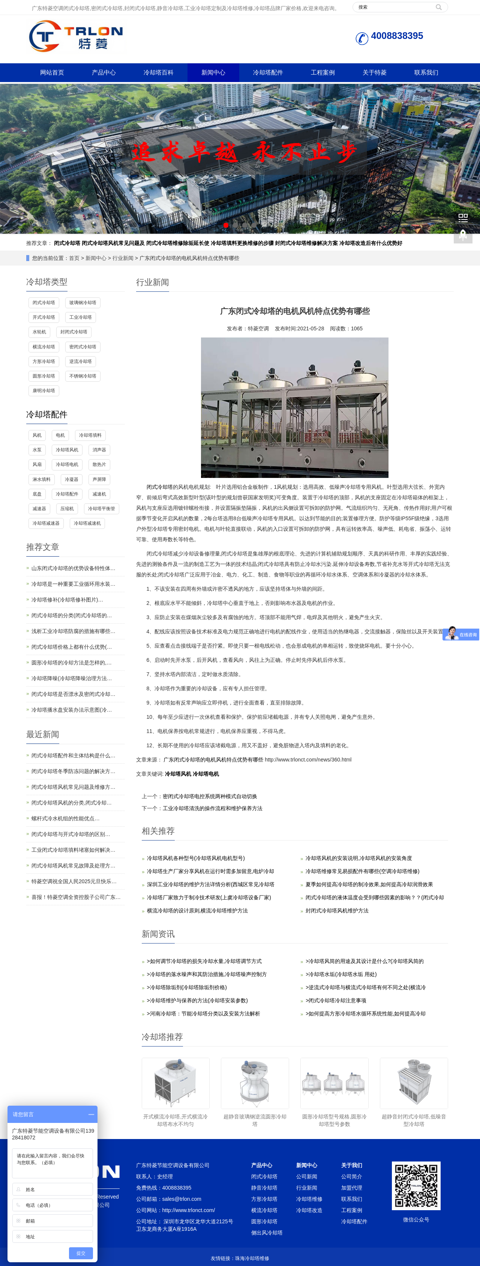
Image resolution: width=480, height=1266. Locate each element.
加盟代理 (351, 1188)
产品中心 (104, 72)
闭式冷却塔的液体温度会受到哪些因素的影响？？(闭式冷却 (375, 897)
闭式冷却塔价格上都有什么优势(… (72, 647)
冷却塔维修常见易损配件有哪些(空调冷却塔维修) (362, 871)
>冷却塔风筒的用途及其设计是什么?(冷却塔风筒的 (365, 961)
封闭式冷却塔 (73, 331)
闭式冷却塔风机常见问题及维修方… (74, 787)
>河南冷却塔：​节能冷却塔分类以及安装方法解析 (203, 1014)
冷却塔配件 (268, 72)
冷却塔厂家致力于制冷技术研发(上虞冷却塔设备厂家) (209, 897)
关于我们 (351, 1165)
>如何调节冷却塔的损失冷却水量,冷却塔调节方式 (204, 961)
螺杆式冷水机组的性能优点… (66, 818)
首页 (74, 258)
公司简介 (351, 1176)
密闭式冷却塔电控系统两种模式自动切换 (210, 796)
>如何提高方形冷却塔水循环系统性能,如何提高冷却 (366, 1014)
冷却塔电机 (206, 774)
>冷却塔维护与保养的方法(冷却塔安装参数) (197, 1000)
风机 (37, 435)
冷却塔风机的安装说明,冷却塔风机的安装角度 (359, 858)
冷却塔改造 (309, 1210)
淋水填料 (42, 479)
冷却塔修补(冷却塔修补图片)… (67, 600)
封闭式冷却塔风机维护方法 (337, 911)
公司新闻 (306, 1176)
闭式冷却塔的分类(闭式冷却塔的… (72, 615)
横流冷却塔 (44, 346)
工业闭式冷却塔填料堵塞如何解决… (74, 850)
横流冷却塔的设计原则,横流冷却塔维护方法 (197, 911)
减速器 (39, 508)
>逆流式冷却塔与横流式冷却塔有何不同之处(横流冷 (366, 987)
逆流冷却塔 (80, 361)
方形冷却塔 (44, 361)
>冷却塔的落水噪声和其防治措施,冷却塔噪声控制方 (207, 974)
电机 (60, 435)
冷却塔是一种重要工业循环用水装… (74, 584)
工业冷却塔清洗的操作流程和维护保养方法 (212, 808)
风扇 (37, 464)
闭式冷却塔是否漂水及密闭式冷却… (74, 694)
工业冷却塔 (80, 317)
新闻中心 (213, 72)
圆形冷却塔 (44, 376)
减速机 (99, 494)
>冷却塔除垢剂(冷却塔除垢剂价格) (187, 987)
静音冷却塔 (264, 1188)
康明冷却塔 (44, 390)
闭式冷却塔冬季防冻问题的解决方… (74, 771)
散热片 (99, 464)
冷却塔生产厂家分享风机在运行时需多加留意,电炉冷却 (210, 871)
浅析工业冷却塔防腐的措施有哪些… (74, 631)
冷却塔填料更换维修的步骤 (242, 243)
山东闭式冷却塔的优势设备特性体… (74, 568)
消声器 (99, 449)
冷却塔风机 (179, 774)
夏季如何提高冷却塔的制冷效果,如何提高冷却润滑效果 (369, 884)
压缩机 (67, 508)
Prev (10, 159)
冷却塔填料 (90, 435)
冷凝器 (71, 479)
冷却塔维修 (309, 1199)
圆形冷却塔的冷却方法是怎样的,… (72, 663)
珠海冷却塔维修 (252, 1258)
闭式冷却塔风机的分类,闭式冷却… (72, 803)
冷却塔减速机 (87, 523)
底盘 (37, 494)
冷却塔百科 (159, 72)
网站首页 (52, 72)
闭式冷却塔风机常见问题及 (113, 243)
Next (470, 159)
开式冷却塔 (44, 317)
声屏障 (99, 479)
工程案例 (323, 72)
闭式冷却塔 (67, 243)
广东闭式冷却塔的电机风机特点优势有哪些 (213, 760)
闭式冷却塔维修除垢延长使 (177, 243)
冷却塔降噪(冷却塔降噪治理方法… (72, 678)
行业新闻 (123, 258)
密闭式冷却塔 (82, 346)
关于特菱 (375, 72)
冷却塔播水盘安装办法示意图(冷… (72, 710)
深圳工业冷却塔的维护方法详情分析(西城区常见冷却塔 (211, 884)
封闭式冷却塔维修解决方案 (306, 243)
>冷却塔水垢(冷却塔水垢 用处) (341, 974)
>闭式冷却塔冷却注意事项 (336, 1000)
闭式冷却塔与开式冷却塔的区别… (71, 834)
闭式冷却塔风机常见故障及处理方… (74, 866)
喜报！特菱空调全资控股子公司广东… (76, 897)
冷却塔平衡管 (101, 508)
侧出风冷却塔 (267, 1233)
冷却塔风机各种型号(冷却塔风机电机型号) (196, 858)
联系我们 (426, 72)
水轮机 (39, 331)
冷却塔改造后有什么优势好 (370, 243)
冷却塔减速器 (46, 523)
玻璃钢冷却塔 (82, 302)
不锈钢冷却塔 (82, 376)
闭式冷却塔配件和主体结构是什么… (74, 755)
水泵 (37, 449)
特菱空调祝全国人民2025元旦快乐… (74, 881)
